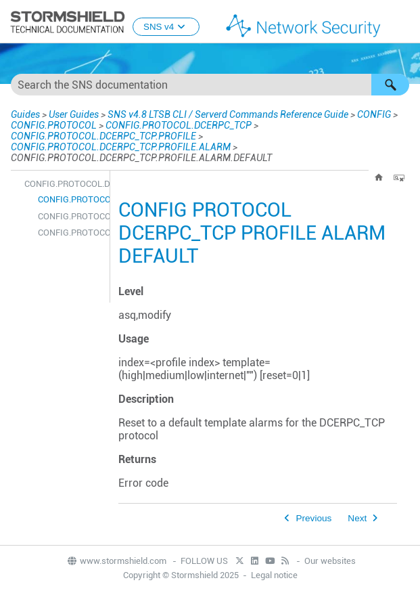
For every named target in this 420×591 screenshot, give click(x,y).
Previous (313, 518)
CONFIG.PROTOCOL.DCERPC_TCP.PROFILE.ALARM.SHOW (70, 216)
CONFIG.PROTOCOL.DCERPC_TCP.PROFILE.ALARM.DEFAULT (70, 199)
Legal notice (274, 575)
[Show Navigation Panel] (404, 22)
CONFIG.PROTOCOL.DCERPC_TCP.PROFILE (103, 136)
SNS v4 (166, 27)
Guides (25, 114)
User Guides (74, 114)
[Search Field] (210, 84)
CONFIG (374, 114)
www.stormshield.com (116, 561)
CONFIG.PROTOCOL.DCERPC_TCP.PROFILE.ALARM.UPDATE (70, 232)
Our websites (330, 561)
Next (357, 518)
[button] (390, 84)
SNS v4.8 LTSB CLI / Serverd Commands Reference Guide (228, 114)
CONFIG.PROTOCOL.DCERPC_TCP (179, 125)
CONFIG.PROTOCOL (54, 125)
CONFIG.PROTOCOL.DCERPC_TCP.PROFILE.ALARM (121, 146)
